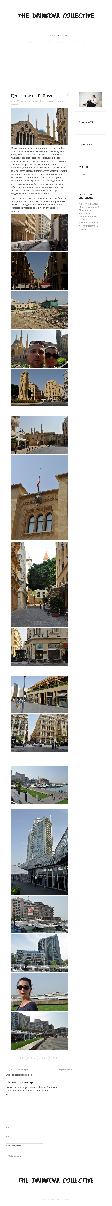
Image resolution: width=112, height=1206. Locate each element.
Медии (55, 41)
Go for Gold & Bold (88, 194)
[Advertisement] (56, 61)
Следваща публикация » (61, 1060)
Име (8, 1118)
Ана (14, 92)
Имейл (9, 1127)
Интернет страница (13, 1136)
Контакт (86, 41)
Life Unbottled (70, 41)
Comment (9, 1085)
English (98, 41)
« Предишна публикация (17, 1060)
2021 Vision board (88, 207)
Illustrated (50, 92)
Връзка (16, 95)
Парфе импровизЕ (89, 197)
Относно (25, 41)
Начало (13, 41)
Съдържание (41, 41)
